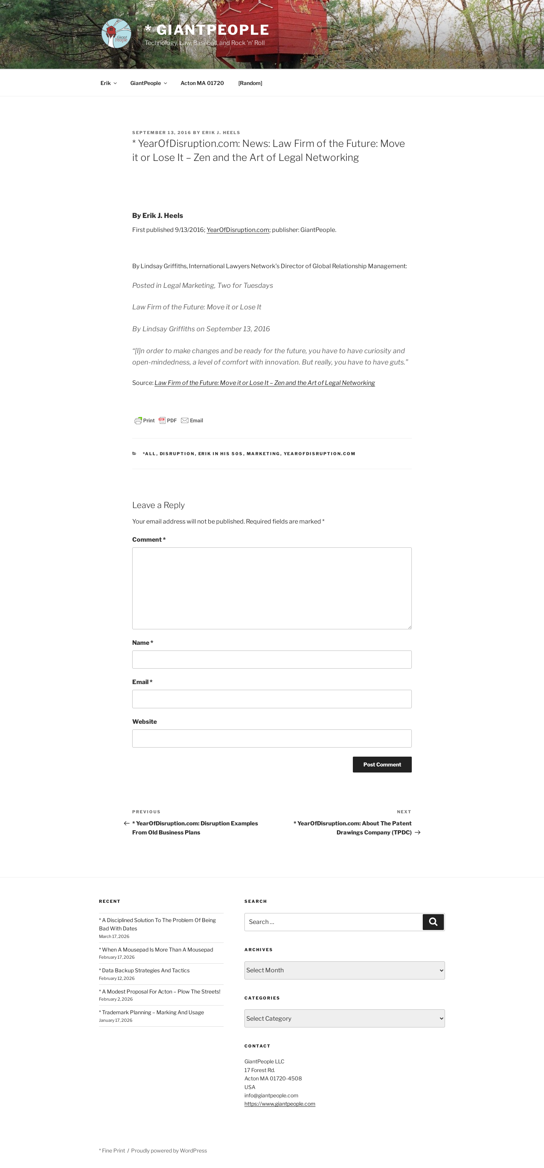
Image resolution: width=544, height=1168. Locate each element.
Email (142, 682)
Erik (109, 83)
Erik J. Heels (221, 132)
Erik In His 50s (220, 453)
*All (149, 453)
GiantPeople (149, 83)
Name (142, 642)
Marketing (263, 453)
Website (144, 721)
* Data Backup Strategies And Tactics (144, 970)
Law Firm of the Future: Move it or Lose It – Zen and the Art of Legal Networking (265, 382)
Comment (149, 539)
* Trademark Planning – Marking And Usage (151, 1012)
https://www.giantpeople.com (279, 1103)
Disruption (177, 453)
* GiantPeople (207, 30)
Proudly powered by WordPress (169, 1150)
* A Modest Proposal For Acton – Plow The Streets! (159, 991)
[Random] (250, 83)
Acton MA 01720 (202, 83)
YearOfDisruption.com (238, 229)
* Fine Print (112, 1150)
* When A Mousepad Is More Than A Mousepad (156, 949)
